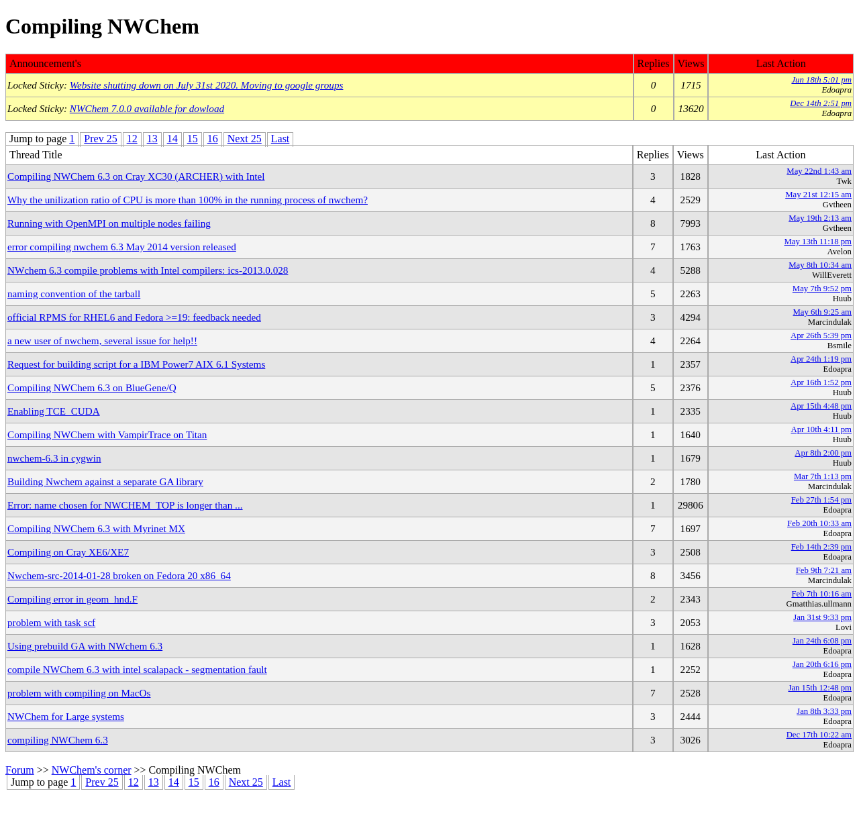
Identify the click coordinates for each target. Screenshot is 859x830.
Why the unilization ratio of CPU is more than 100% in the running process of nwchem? (187, 199)
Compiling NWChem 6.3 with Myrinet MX (96, 528)
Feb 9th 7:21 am (824, 570)
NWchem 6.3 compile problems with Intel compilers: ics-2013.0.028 (147, 270)
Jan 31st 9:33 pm (822, 617)
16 (212, 138)
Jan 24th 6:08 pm (822, 640)
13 (152, 138)
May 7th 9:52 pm (822, 288)
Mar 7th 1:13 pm (823, 476)
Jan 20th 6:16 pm (822, 664)
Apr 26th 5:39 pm (821, 335)
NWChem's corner (92, 770)
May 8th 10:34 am (820, 265)
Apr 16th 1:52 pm (821, 382)
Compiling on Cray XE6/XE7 (68, 552)
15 (192, 138)
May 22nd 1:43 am (819, 171)
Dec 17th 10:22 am (819, 734)
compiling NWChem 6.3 (57, 739)
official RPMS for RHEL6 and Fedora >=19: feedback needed (134, 317)
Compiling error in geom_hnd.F (72, 599)
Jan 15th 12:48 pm (820, 687)
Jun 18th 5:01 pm (821, 80)
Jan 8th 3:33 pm (824, 711)
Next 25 (245, 138)
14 (172, 138)
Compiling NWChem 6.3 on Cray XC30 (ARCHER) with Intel (135, 176)
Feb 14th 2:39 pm (821, 547)
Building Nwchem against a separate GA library (105, 481)
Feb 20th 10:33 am (819, 523)
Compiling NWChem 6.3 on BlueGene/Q (91, 387)
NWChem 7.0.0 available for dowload (147, 108)
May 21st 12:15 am (818, 194)
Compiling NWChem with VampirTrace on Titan (107, 434)
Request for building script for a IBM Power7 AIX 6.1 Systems (136, 364)
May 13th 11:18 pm (818, 241)
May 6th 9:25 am (822, 312)
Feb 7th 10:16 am (821, 594)
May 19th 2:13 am (820, 218)
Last (280, 138)
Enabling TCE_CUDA (53, 411)
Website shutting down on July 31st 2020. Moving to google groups (207, 85)
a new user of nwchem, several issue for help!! (102, 340)
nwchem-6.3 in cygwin (54, 458)
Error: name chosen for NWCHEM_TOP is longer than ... (125, 505)
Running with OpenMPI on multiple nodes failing (109, 223)
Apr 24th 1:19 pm (821, 359)
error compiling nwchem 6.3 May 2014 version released (121, 246)
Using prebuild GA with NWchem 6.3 (84, 646)
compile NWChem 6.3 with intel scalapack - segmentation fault (137, 669)
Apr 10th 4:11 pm (821, 429)
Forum (19, 770)
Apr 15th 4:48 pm (821, 406)
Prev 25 (100, 138)
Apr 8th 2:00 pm (823, 453)
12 (132, 138)
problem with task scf (51, 622)
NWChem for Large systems (65, 716)
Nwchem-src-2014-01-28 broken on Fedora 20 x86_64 (119, 575)
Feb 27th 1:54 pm (821, 500)
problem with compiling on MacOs (78, 692)
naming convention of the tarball (73, 293)
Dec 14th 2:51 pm (821, 103)
